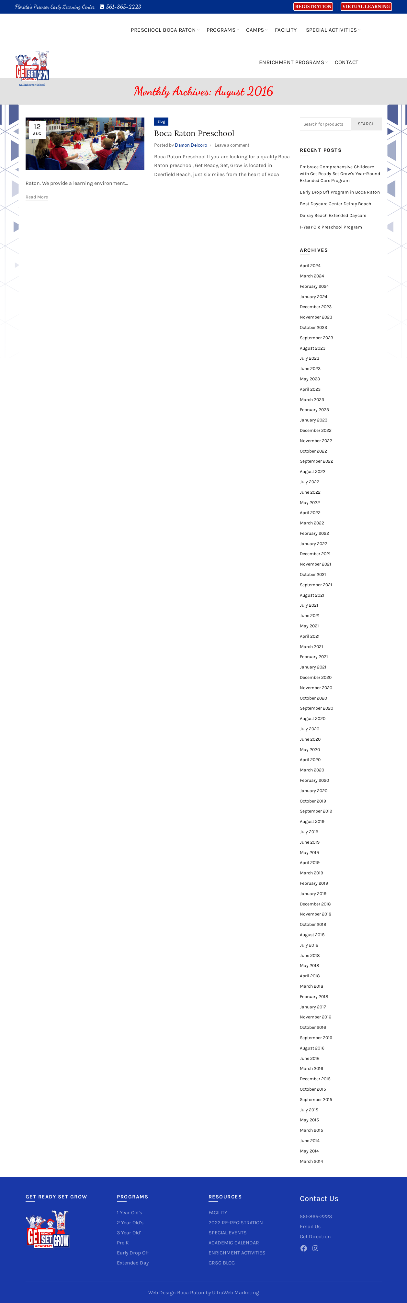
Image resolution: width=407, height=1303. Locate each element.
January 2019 (313, 893)
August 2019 (312, 821)
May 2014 (309, 1151)
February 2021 (314, 656)
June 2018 (310, 955)
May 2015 (309, 1120)
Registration (313, 6)
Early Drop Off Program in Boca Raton (340, 192)
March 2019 (311, 873)
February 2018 (314, 996)
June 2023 (310, 368)
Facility (286, 30)
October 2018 (313, 924)
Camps (255, 30)
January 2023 (313, 420)
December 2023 (316, 306)
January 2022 (313, 543)
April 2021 (310, 636)
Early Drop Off (133, 1253)
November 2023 (316, 317)
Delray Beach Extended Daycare (333, 215)
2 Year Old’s (130, 1222)
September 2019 (316, 811)
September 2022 (316, 461)
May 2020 (310, 749)
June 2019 (310, 842)
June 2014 (310, 1140)
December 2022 (316, 430)
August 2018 (312, 935)
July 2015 (309, 1110)
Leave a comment (232, 145)
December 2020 (316, 677)
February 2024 (314, 286)
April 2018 (310, 976)
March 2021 (311, 646)
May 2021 (309, 626)
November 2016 (315, 1017)
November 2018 (316, 914)
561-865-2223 (120, 7)
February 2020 (314, 780)
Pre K (123, 1243)
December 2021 (315, 553)
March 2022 (312, 523)
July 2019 (309, 832)
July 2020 (309, 729)
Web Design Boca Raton (176, 1292)
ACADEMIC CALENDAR (234, 1243)
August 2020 (312, 718)
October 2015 (313, 1089)
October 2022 (313, 451)
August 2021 (312, 595)
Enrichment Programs (291, 62)
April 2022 (310, 512)
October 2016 (313, 1027)
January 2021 (313, 667)
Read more (37, 197)
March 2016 (311, 1068)
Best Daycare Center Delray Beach (335, 204)
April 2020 (310, 759)
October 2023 (313, 327)
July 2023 (309, 358)
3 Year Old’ (129, 1233)
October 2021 (313, 574)
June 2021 (310, 615)
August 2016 (312, 1048)
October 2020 (313, 698)
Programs (221, 30)
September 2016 (316, 1037)
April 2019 (310, 862)
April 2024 (310, 265)
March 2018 (311, 986)
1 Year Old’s (129, 1212)
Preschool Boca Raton (163, 30)
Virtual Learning (366, 6)
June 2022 (310, 492)
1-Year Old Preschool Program (331, 227)
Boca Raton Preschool (194, 133)
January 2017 (313, 1007)
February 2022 (314, 533)
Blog (161, 121)
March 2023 (312, 399)
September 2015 (316, 1099)
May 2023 (310, 379)
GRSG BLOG (222, 1263)
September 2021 (316, 585)
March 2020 (312, 770)
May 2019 (309, 852)
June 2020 (310, 739)
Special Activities (331, 30)
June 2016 (310, 1058)
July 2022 (309, 482)
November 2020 (316, 688)
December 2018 (315, 904)
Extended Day (133, 1263)
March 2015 (311, 1130)
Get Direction (315, 1236)
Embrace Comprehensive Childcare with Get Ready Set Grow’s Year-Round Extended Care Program (340, 173)
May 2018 (309, 965)
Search (366, 124)
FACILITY (218, 1212)
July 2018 (309, 945)
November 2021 (315, 564)
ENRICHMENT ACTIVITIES (237, 1253)
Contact (347, 62)
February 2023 (314, 409)
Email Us (310, 1226)
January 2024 (313, 296)
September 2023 (316, 338)
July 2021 (309, 605)
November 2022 (316, 441)
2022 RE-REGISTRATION (236, 1222)
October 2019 (313, 801)
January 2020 (313, 790)
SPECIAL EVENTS (228, 1233)
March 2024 (312, 276)
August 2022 (312, 471)
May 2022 (310, 502)
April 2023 (310, 389)
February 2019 (314, 883)
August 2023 (312, 348)
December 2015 (315, 1079)
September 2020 (316, 708)
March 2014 (311, 1161)
